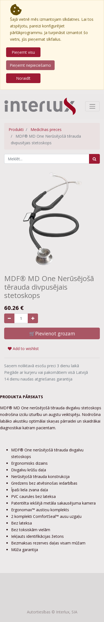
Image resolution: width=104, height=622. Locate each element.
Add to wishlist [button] (23, 348)
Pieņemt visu (23, 52)
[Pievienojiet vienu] (33, 318)
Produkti (16, 129)
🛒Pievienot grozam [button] (52, 333)
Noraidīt (23, 78)
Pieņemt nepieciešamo (30, 65)
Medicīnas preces (46, 129)
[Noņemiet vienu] (9, 318)
